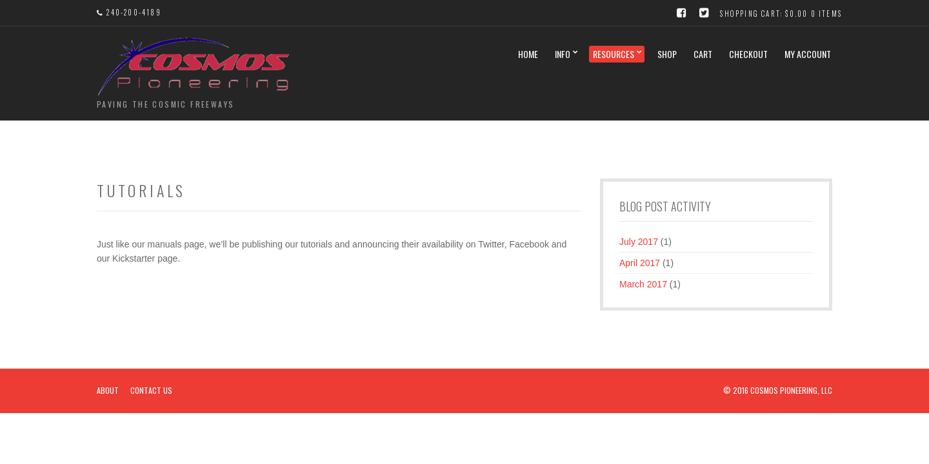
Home (528, 54)
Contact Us (151, 390)
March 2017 (643, 284)
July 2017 (638, 242)
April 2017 (639, 263)
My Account (807, 54)
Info (562, 54)
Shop (667, 54)
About (108, 390)
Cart (703, 54)
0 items (826, 13)
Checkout (748, 54)
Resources (613, 54)
